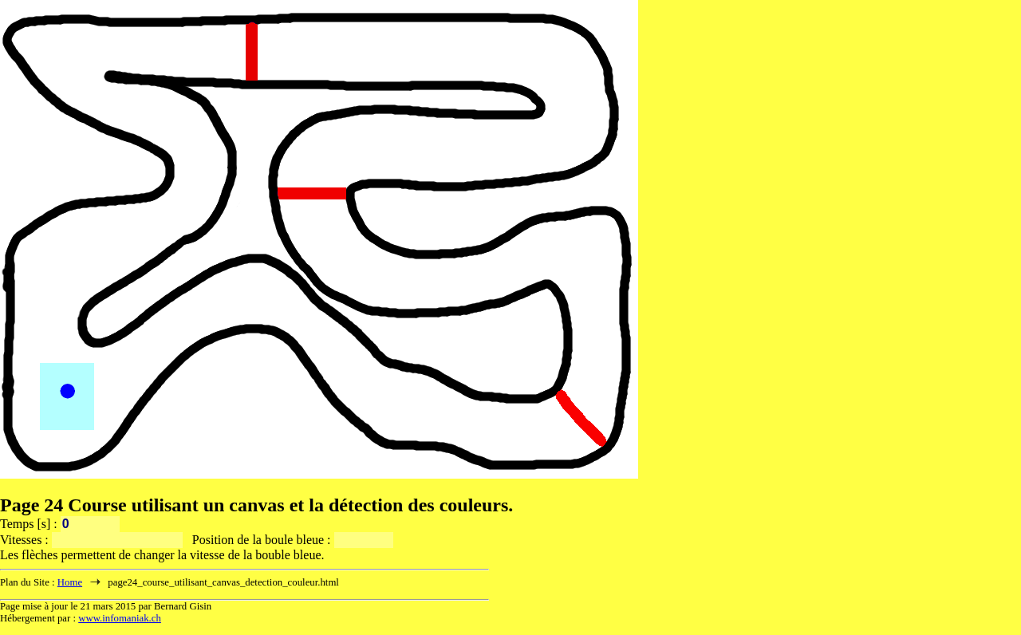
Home (69, 582)
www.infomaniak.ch (119, 618)
